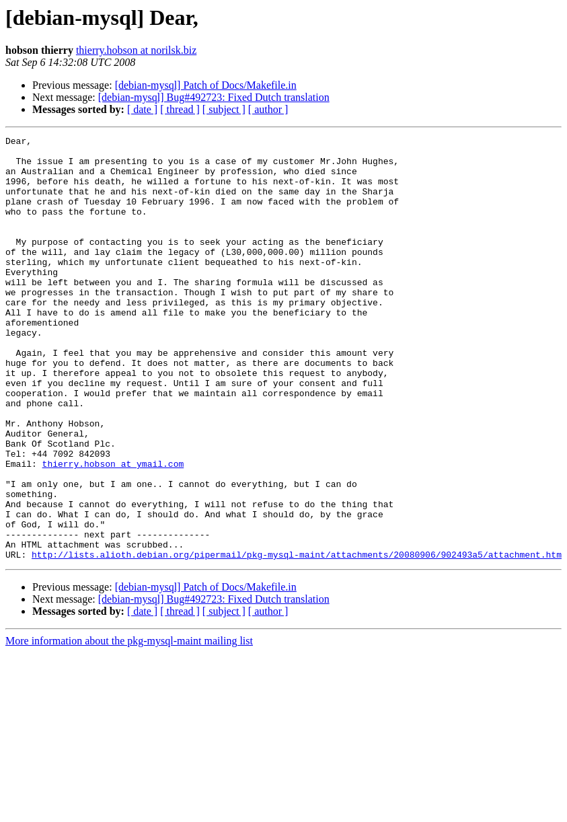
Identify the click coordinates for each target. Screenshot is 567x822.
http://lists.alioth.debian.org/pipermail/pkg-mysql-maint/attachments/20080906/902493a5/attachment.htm (297, 639)
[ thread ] (180, 109)
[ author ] (268, 109)
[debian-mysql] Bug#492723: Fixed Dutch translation (214, 97)
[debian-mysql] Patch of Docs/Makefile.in (206, 85)
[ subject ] (223, 109)
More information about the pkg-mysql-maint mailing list (129, 725)
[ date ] (142, 109)
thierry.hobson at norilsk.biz (136, 50)
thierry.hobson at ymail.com (113, 530)
